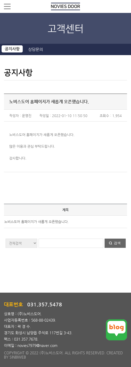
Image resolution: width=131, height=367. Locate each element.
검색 (117, 243)
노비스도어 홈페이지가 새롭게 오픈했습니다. (36, 222)
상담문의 (35, 49)
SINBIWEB (18, 357)
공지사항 (12, 49)
